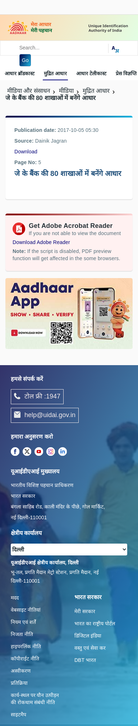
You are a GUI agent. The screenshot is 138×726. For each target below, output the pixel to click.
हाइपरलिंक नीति (26, 646)
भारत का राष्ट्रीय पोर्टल (94, 623)
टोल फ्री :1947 (37, 396)
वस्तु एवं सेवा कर (90, 648)
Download (25, 151)
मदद (15, 598)
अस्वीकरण (21, 671)
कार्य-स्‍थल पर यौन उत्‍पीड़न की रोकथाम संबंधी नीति (35, 698)
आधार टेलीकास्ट (91, 73)
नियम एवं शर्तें (23, 622)
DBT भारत (85, 660)
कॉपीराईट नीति (25, 658)
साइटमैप (18, 714)
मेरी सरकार (84, 611)
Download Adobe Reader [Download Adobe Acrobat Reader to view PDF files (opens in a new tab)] (41, 242)
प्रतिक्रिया (19, 683)
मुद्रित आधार (55, 73)
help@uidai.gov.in (44, 415)
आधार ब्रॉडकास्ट (19, 73)
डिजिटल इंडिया (87, 636)
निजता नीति (22, 634)
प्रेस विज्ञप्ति (126, 73)
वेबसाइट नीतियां (26, 610)
